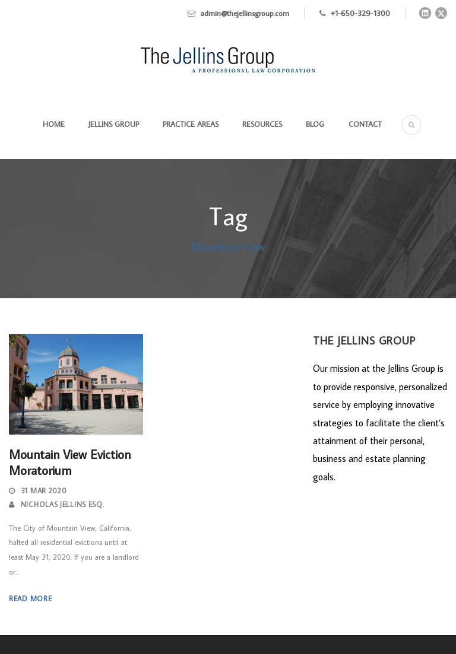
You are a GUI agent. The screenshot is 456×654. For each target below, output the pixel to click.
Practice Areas (190, 124)
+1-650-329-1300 (360, 13)
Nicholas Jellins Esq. (62, 504)
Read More (30, 598)
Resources (262, 124)
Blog (315, 124)
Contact (365, 124)
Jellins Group (113, 124)
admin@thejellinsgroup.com (245, 13)
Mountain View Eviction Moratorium (70, 462)
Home (54, 124)
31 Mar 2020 (44, 490)
